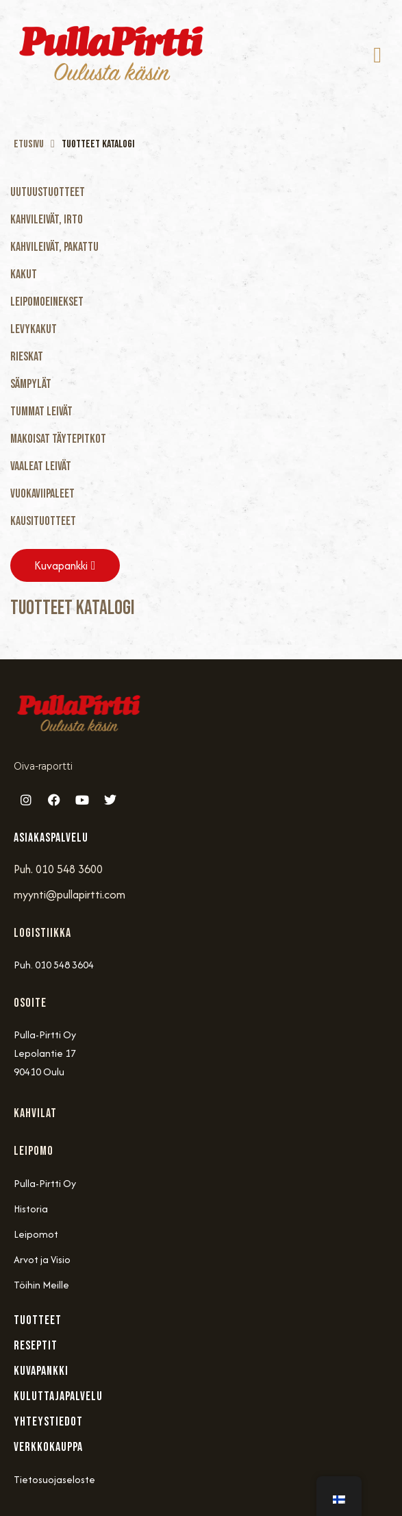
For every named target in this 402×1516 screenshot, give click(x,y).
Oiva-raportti (43, 766)
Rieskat (26, 357)
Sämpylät (30, 384)
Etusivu (29, 144)
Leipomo (33, 1151)
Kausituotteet (43, 521)
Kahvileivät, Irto (46, 219)
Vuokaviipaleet (42, 494)
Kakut (23, 274)
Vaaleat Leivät (40, 466)
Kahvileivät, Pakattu (54, 247)
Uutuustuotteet (47, 192)
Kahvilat (35, 1113)
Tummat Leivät (41, 411)
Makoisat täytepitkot (58, 439)
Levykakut (33, 329)
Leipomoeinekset (47, 302)
